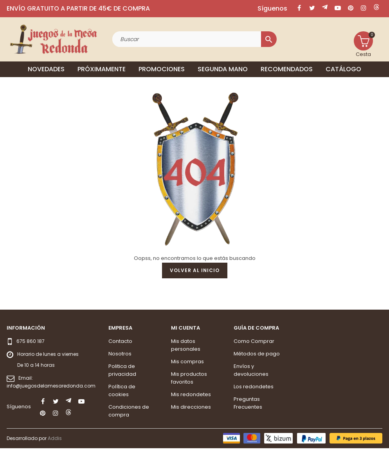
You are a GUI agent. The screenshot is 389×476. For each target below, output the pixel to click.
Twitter (312, 8)
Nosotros (119, 381)
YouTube (338, 8)
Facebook (299, 8)
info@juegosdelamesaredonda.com (51, 413)
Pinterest (351, 8)
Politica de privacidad (122, 398)
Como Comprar (254, 369)
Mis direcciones (191, 434)
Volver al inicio (195, 298)
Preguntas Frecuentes (248, 430)
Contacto (120, 369)
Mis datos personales (185, 372)
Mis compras (187, 389)
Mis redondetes (191, 422)
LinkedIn (376, 8)
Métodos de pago (257, 381)
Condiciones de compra (128, 438)
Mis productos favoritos (189, 405)
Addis (55, 466)
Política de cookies (121, 418)
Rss (325, 8)
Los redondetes (254, 414)
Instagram (363, 8)
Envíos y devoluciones (251, 398)
